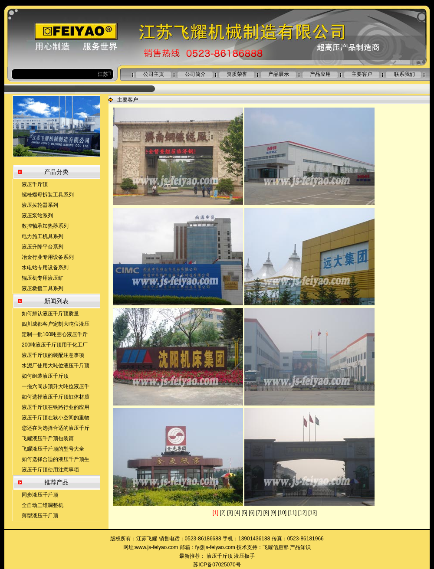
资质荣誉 (237, 74)
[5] (244, 513)
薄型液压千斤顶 (40, 516)
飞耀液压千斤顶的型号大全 (53, 449)
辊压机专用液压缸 (42, 278)
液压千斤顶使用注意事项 (50, 470)
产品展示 (278, 74)
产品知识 (300, 547)
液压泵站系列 (37, 216)
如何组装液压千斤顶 (45, 376)
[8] (266, 513)
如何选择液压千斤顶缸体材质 (55, 397)
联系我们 (404, 74)
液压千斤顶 (35, 184)
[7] (259, 513)
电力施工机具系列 (42, 236)
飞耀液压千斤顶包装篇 (48, 438)
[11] (292, 513)
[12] (302, 513)
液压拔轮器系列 (40, 205)
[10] (282, 513)
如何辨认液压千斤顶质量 (50, 314)
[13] (312, 513)
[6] (251, 513)
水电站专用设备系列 (45, 268)
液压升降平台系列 (42, 247)
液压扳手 (244, 556)
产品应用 (320, 74)
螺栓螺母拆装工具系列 (48, 195)
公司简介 (195, 74)
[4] (237, 513)
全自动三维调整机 (42, 505)
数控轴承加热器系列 (45, 226)
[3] (230, 513)
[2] (223, 513)
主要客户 (362, 74)
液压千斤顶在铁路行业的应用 (55, 407)
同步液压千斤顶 (40, 495)
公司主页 (153, 74)
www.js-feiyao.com (156, 547)
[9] (273, 513)
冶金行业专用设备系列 (48, 257)
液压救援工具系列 (42, 288)
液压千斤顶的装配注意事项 (53, 355)
